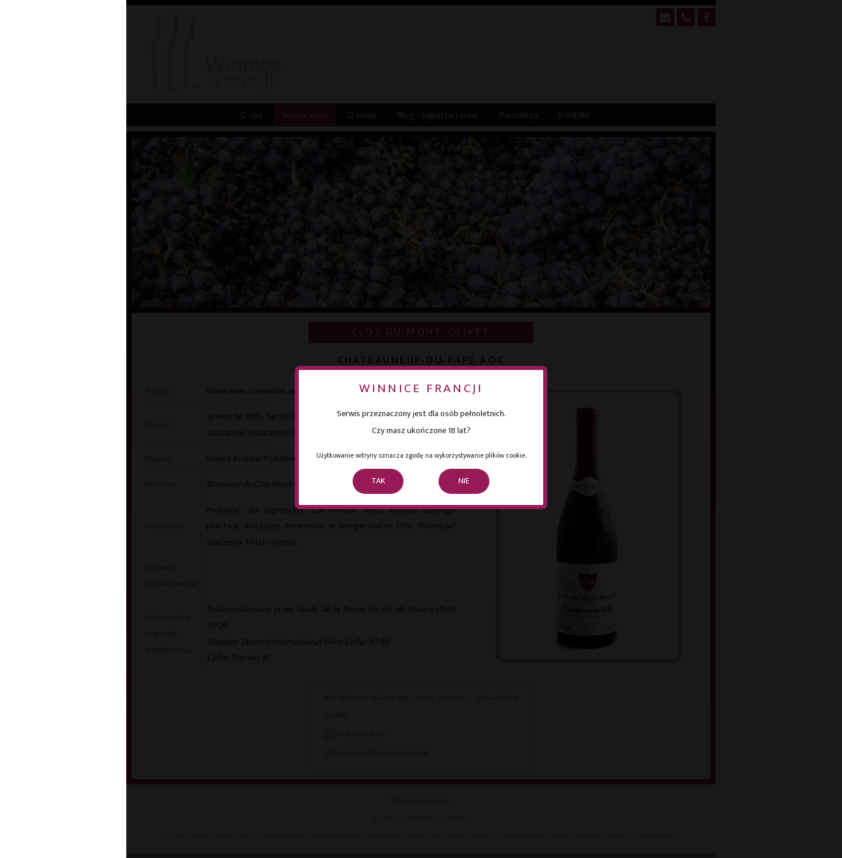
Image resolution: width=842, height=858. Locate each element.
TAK (378, 481)
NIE (464, 481)
